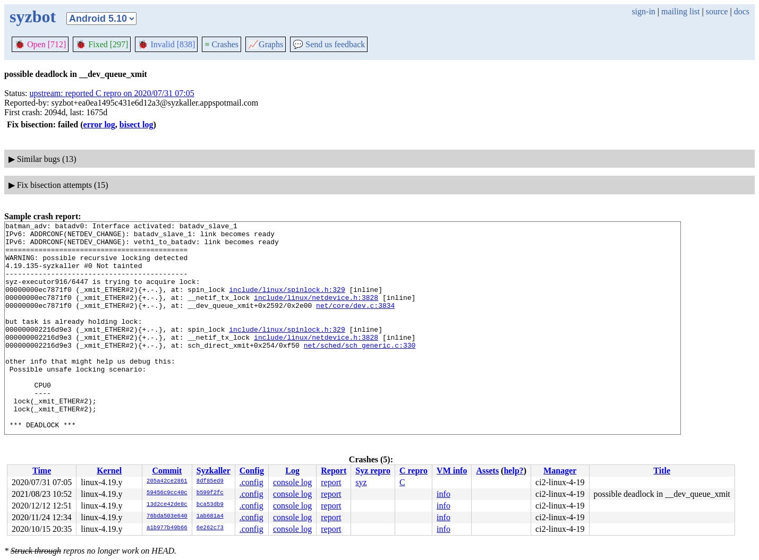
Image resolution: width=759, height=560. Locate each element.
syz (360, 482)
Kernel (109, 470)
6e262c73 (210, 528)
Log (292, 470)
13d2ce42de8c (167, 505)
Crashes (221, 44)
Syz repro (372, 470)
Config (252, 470)
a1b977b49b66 (167, 528)
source (717, 11)
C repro (413, 470)
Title (661, 470)
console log (292, 482)
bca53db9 (210, 505)
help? (513, 470)
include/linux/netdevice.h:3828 (316, 313)
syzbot (33, 16)
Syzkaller (214, 470)
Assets (487, 470)
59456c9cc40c (167, 493)
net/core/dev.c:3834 (355, 323)
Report (333, 470)
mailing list (680, 11)
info (443, 493)
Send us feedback (329, 44)
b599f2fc (210, 493)
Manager (559, 470)
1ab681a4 (210, 516)
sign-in (643, 11)
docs (741, 11)
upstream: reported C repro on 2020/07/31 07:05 (112, 93)
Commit (167, 470)
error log (99, 124)
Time (41, 470)
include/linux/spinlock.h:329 (287, 303)
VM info (452, 470)
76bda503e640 (167, 516)
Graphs (265, 44)
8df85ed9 (210, 481)
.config (251, 482)
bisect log (136, 124)
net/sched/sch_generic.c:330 (360, 370)
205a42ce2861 (167, 481)
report (331, 482)
